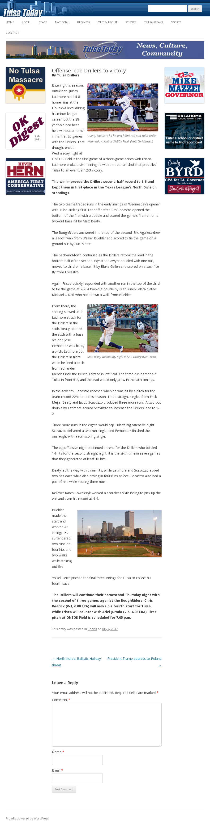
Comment (61, 700)
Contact (12, 33)
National (62, 22)
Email (57, 770)
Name (58, 752)
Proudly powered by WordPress (27, 818)
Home (10, 22)
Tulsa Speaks (153, 22)
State (43, 22)
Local (26, 22)
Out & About (107, 22)
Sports (176, 22)
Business (83, 22)
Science (130, 22)
